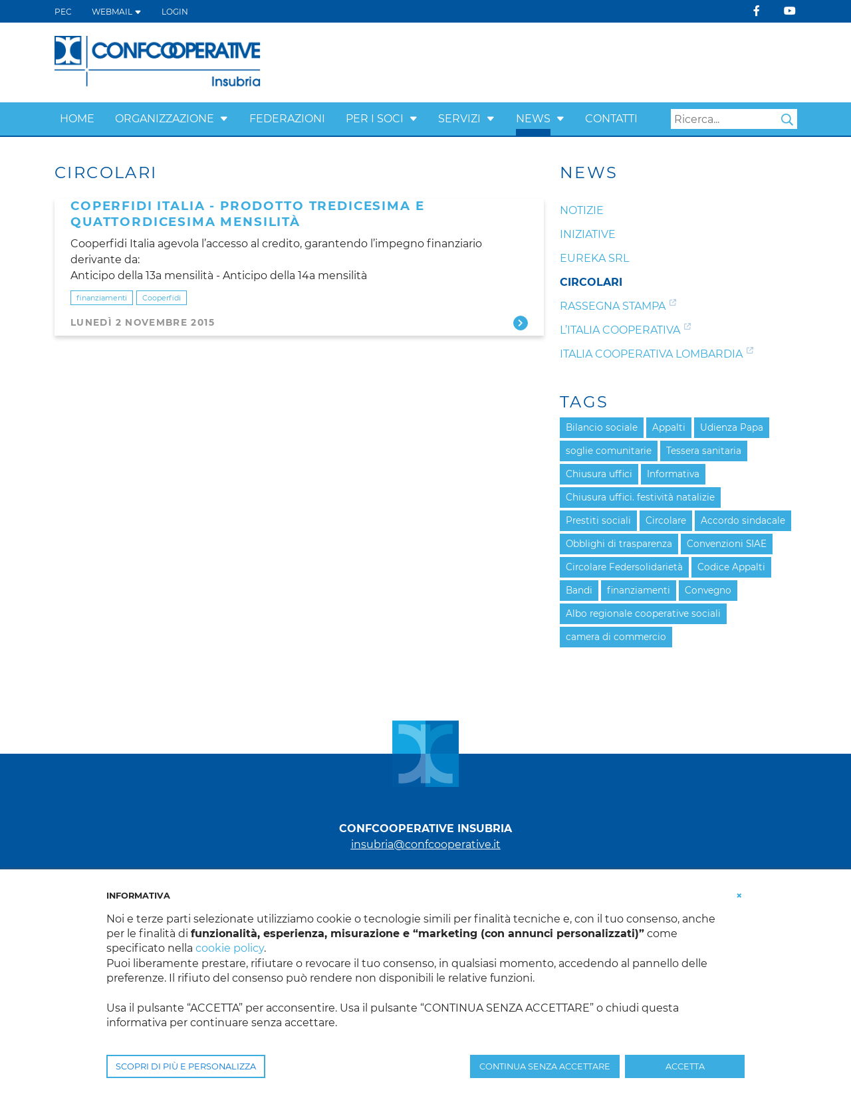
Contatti (611, 118)
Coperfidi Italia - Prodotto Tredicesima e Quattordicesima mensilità (247, 213)
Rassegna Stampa (613, 306)
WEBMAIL (117, 12)
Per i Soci (375, 118)
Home (77, 118)
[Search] (734, 119)
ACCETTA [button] (685, 1066)
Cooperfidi (161, 297)
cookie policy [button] (229, 948)
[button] (224, 118)
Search (787, 119)
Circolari (591, 282)
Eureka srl (594, 258)
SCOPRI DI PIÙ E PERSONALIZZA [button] (186, 1066)
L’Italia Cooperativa (620, 330)
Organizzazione (164, 118)
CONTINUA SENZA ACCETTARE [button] (544, 1066)
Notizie (582, 210)
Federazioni (287, 118)
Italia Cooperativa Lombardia (651, 354)
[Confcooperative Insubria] (158, 61)
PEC (63, 12)
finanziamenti (101, 297)
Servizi (459, 118)
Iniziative (588, 234)
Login (175, 12)
